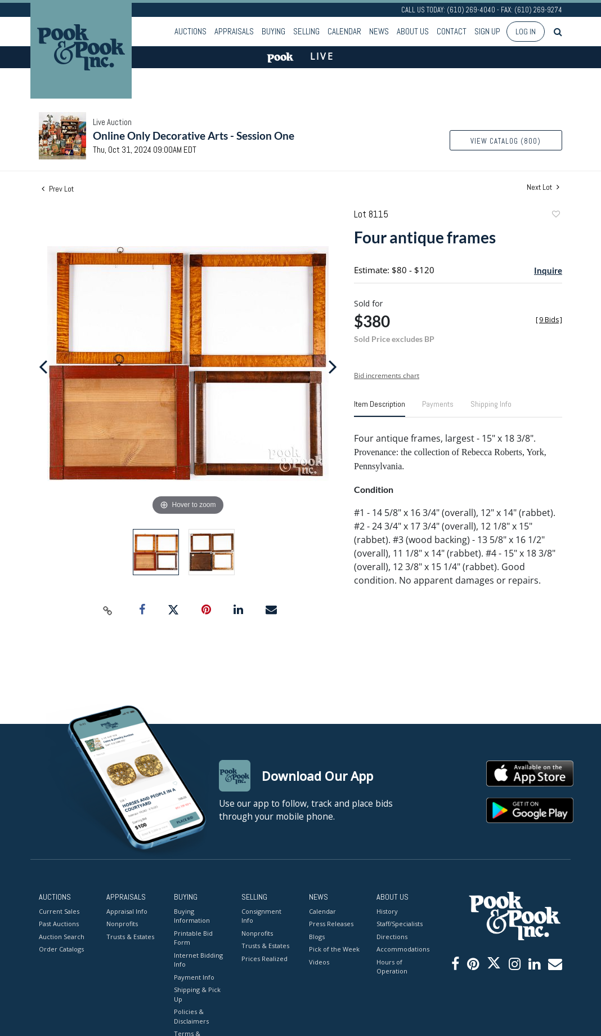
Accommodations (401, 949)
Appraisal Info (126, 911)
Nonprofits (122, 923)
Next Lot (543, 187)
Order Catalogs (61, 949)
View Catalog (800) (505, 141)
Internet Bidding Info (198, 960)
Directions (391, 936)
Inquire (548, 270)
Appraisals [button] (234, 31)
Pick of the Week (334, 949)
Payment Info (194, 977)
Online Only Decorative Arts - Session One (193, 135)
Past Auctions (59, 923)
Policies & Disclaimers (191, 1016)
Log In (525, 31)
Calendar (344, 31)
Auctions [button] (190, 31)
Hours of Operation (391, 967)
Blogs (317, 936)
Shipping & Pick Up (197, 994)
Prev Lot (58, 189)
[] (549, 319)
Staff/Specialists (399, 923)
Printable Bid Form (193, 938)
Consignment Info (261, 916)
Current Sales (59, 911)
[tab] (379, 408)
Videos (319, 962)
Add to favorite (555, 215)
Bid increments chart (386, 375)
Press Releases (331, 923)
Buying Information (192, 916)
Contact (452, 31)
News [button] (379, 31)
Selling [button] (306, 31)
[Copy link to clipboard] (108, 610)
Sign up (487, 31)
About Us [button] (413, 31)
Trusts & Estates (130, 936)
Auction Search (61, 936)
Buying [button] (273, 31)
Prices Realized (264, 958)
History (387, 911)
